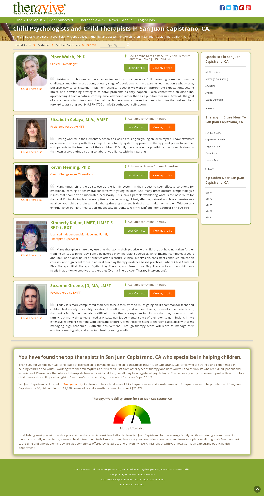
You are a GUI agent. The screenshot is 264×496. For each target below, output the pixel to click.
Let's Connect (136, 68)
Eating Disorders (214, 99)
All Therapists (212, 72)
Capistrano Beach (215, 139)
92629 (208, 193)
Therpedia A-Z (92, 20)
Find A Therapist (30, 20)
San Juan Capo (213, 132)
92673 (208, 205)
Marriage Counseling (216, 79)
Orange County (73, 384)
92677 (208, 211)
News (113, 20)
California (43, 45)
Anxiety (209, 92)
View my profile (162, 68)
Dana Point (211, 153)
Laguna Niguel (213, 146)
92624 (208, 199)
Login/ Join (147, 20)
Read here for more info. (132, 484)
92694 (208, 217)
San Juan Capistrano (68, 45)
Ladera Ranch (212, 160)
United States (23, 45)
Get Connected (62, 20)
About (128, 20)
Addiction (210, 85)
